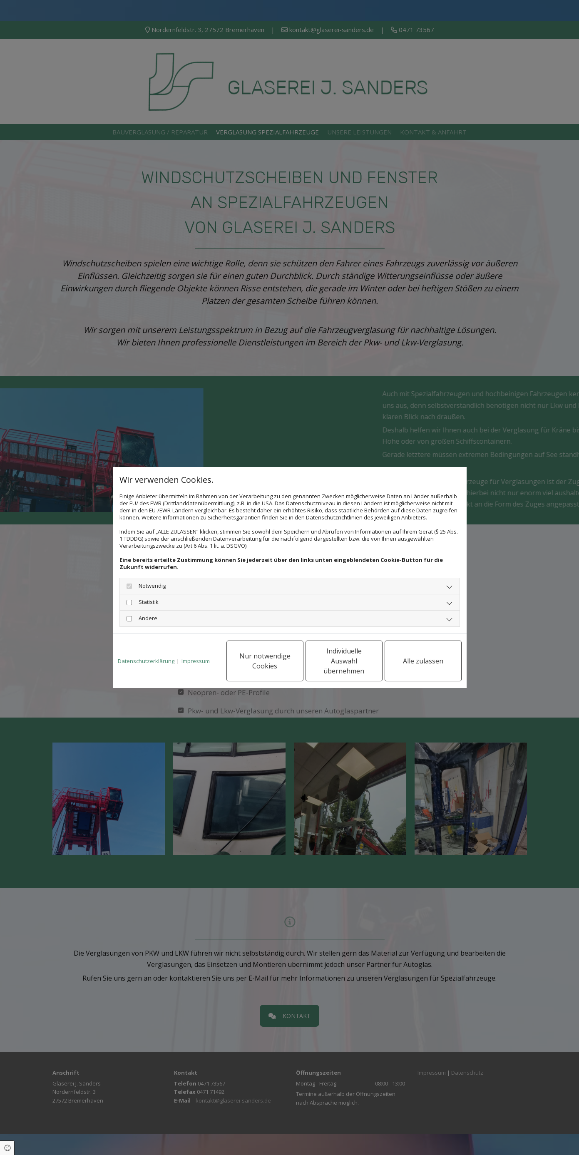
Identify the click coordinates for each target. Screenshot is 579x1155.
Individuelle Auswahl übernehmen (343, 661)
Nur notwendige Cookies (265, 661)
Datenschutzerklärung (146, 661)
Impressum (195, 661)
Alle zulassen (423, 661)
